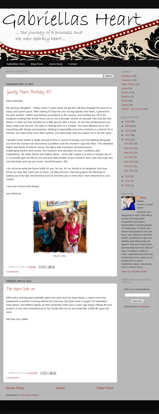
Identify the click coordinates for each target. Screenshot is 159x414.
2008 (128, 121)
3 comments (12, 377)
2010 (128, 130)
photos (124, 92)
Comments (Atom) (29, 395)
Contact (72, 63)
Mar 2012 (129, 152)
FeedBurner (144, 306)
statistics (125, 96)
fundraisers (127, 76)
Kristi (143, 197)
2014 (128, 181)
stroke (124, 100)
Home (60, 388)
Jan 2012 (129, 143)
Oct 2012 (129, 166)
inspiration (126, 80)
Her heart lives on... (21, 289)
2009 (128, 126)
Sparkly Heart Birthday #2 (28, 92)
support (125, 104)
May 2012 (129, 161)
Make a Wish (128, 84)
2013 (128, 176)
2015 (128, 185)
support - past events (132, 109)
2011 (128, 135)
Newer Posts (15, 388)
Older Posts (105, 388)
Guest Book (55, 63)
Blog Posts (37, 63)
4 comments (12, 271)
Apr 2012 (129, 157)
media (124, 88)
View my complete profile (134, 271)
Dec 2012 (129, 170)
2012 (128, 139)
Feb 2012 (129, 148)
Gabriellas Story (16, 63)
